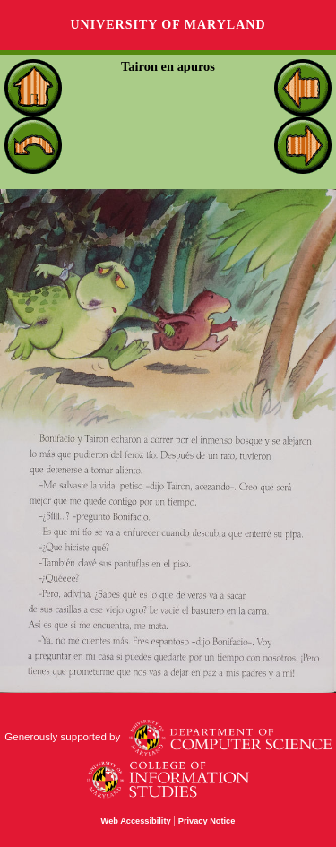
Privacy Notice (207, 821)
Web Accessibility (136, 821)
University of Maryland (167, 24)
